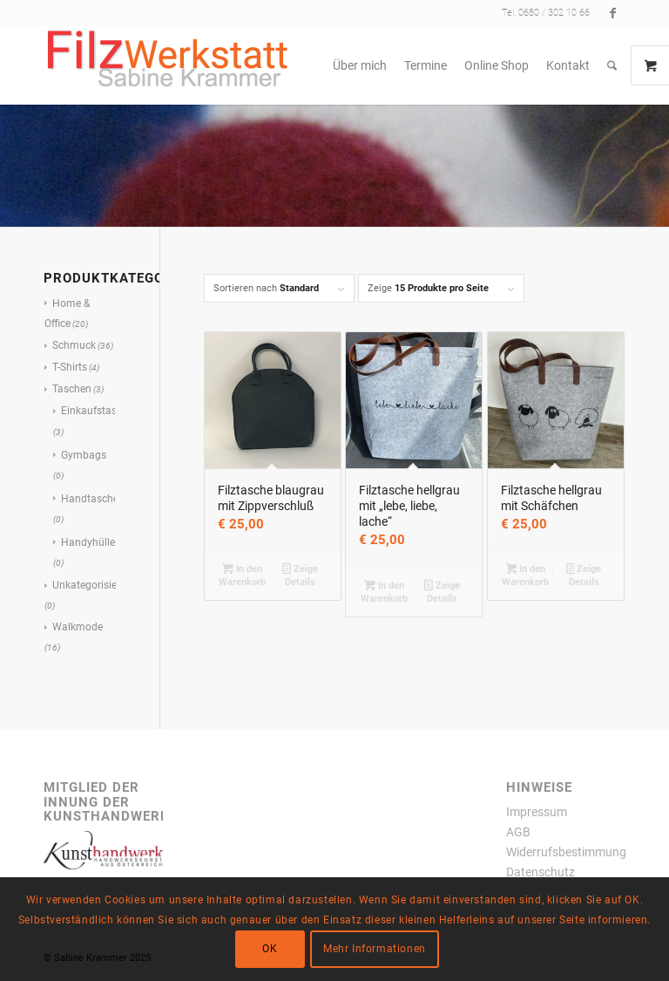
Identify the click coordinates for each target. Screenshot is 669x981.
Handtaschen (93, 499)
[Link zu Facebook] (612, 13)
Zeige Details (300, 575)
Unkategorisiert (88, 585)
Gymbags (83, 455)
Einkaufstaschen (100, 411)
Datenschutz (540, 872)
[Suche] (611, 65)
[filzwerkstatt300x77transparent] (168, 65)
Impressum (536, 812)
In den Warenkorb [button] (242, 575)
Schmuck (74, 345)
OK (269, 949)
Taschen (71, 389)
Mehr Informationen (374, 949)
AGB (518, 832)
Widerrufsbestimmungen (572, 852)
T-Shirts (69, 367)
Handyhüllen (91, 542)
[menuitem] (359, 65)
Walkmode (77, 627)
